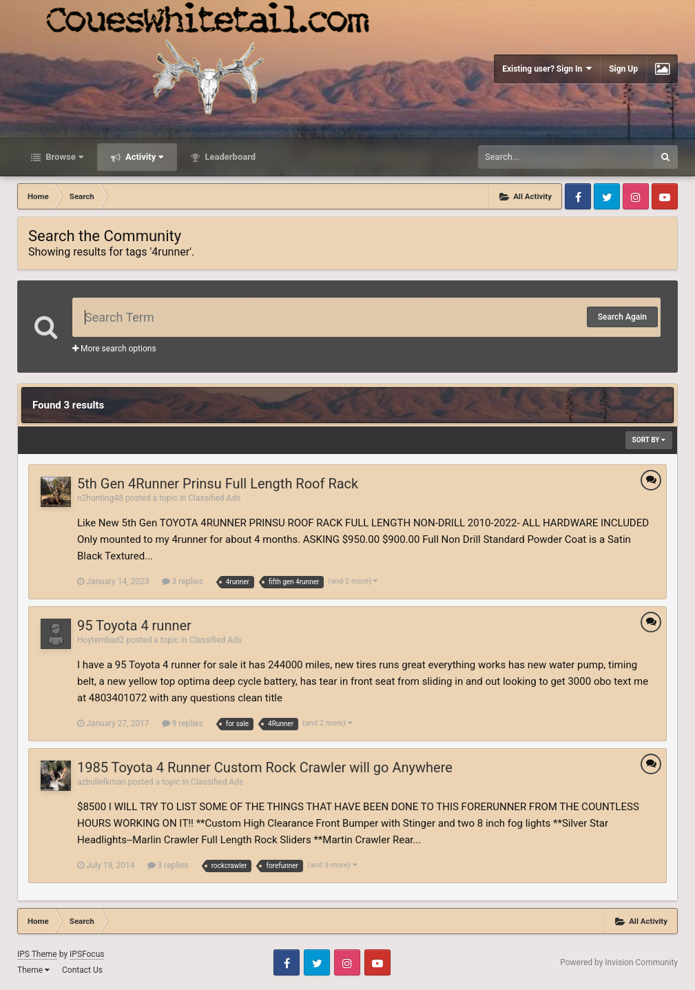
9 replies (182, 723)
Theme (33, 970)
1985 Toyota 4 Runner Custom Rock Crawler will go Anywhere (265, 767)
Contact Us (82, 970)
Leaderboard (229, 157)
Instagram (636, 196)
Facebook (578, 196)
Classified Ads (214, 498)
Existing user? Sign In (547, 68)
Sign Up (623, 69)
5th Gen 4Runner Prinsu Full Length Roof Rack (217, 483)
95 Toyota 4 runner (134, 625)
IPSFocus (87, 954)
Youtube (665, 196)
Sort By (648, 440)
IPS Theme (37, 954)
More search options (114, 348)
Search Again (622, 317)
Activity (143, 157)
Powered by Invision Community (619, 962)
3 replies (182, 581)
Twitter (607, 196)
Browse (63, 157)
